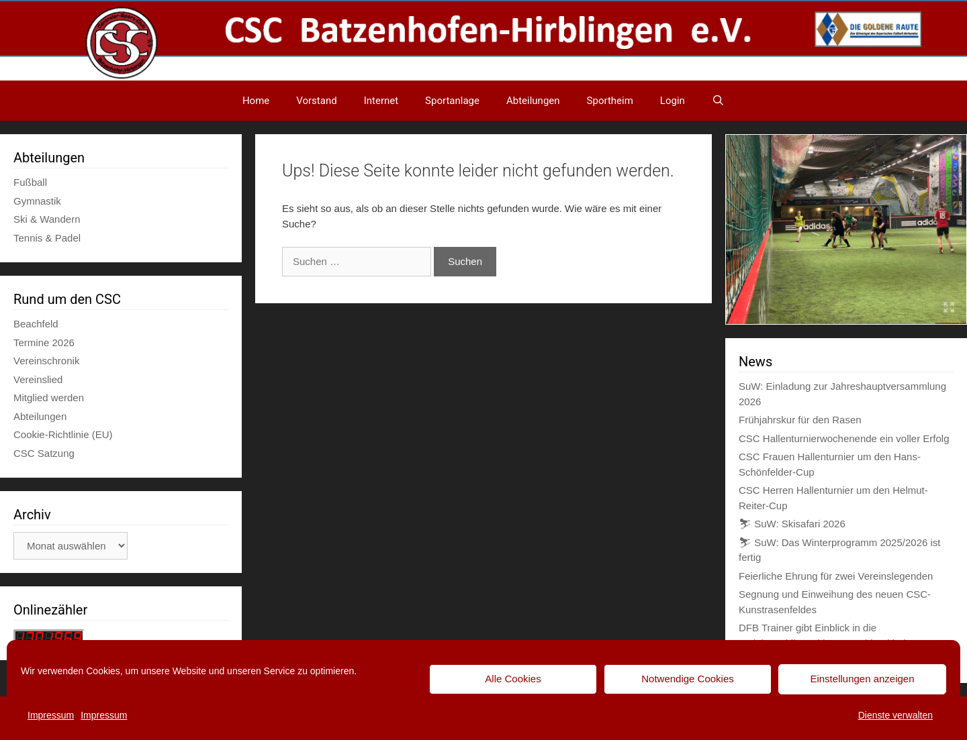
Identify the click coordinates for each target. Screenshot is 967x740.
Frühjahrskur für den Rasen (800, 419)
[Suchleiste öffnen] (718, 101)
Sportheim (610, 101)
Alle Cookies (513, 678)
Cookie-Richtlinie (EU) (63, 434)
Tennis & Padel (47, 238)
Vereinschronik (46, 360)
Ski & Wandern (47, 219)
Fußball (30, 182)
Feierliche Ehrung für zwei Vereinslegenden (836, 576)
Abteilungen (533, 101)
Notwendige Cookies (687, 678)
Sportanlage (452, 101)
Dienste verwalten (895, 715)
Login (672, 101)
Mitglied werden (48, 397)
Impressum (51, 715)
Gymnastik (37, 201)
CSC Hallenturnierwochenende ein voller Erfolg (844, 438)
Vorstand (316, 101)
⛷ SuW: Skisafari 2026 (792, 523)
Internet (381, 101)
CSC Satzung (44, 453)
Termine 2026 (44, 342)
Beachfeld (35, 323)
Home (255, 101)
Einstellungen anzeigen (862, 678)
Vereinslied (37, 379)
